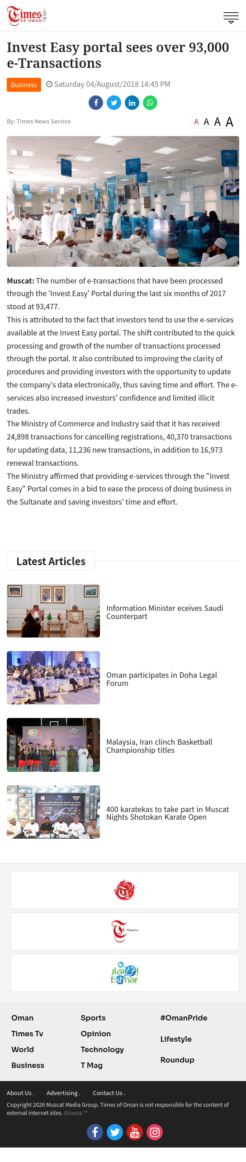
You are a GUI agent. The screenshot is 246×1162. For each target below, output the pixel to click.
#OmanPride (183, 1018)
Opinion (95, 1034)
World (22, 1049)
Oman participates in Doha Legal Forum (161, 678)
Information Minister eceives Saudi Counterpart (164, 611)
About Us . (20, 1092)
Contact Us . (109, 1092)
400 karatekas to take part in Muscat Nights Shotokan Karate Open (167, 812)
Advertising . (63, 1092)
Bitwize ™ (76, 1112)
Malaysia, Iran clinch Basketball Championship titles (159, 745)
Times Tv (27, 1034)
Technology (102, 1049)
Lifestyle (176, 1039)
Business (24, 84)
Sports (92, 1018)
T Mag (91, 1065)
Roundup (177, 1060)
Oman (22, 1018)
